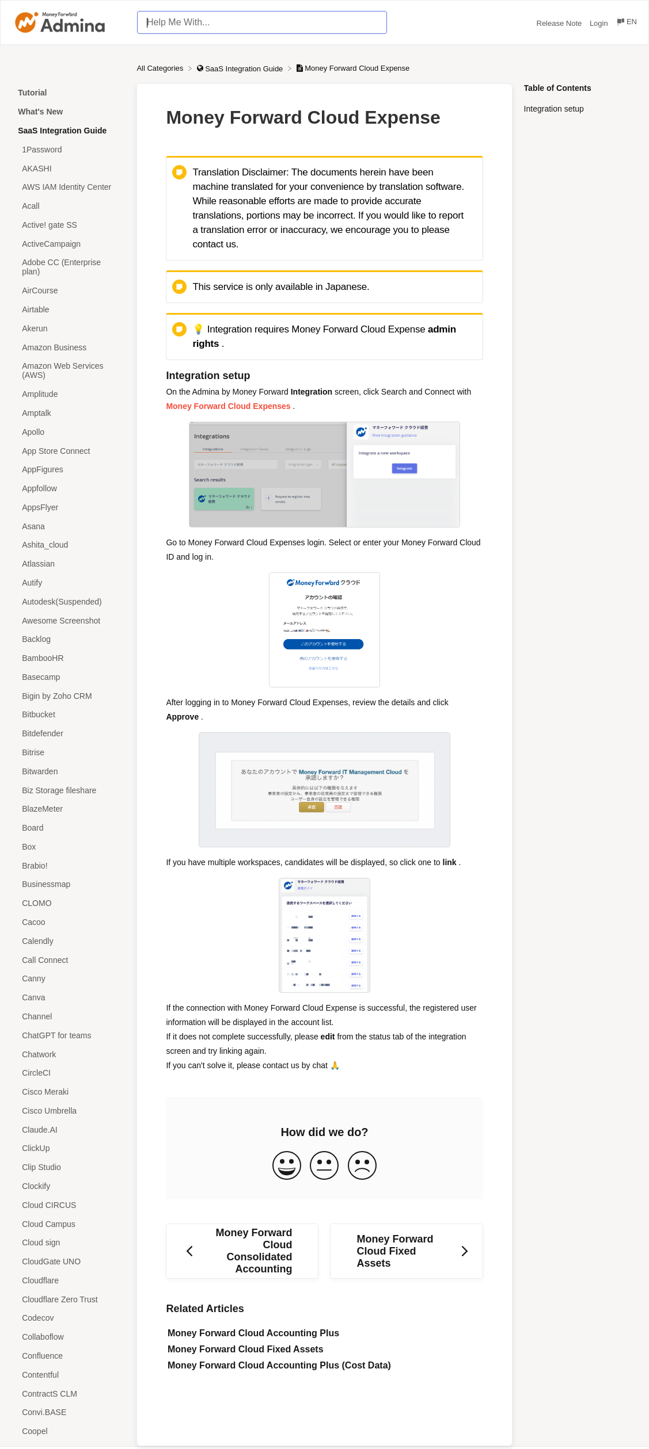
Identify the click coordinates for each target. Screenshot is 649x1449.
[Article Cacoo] (68, 922)
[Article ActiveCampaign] (68, 243)
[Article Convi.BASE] (68, 1412)
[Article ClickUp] (68, 1148)
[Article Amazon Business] (68, 347)
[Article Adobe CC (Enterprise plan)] (68, 267)
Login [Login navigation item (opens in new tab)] (600, 23)
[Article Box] (68, 847)
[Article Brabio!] (68, 865)
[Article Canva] (68, 997)
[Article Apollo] (68, 431)
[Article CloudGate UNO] (68, 1261)
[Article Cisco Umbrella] (68, 1110)
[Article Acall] (68, 206)
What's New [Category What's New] (40, 111)
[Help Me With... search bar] (262, 22)
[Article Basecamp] (68, 677)
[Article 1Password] (68, 149)
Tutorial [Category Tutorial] (32, 92)
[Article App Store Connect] (68, 450)
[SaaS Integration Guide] (241, 68)
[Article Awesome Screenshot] (68, 620)
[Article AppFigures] (68, 469)
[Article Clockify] (68, 1186)
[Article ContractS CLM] (68, 1393)
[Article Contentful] (68, 1374)
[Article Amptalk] (68, 413)
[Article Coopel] (68, 1431)
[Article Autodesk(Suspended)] (68, 601)
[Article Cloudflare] (68, 1280)
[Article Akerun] (68, 328)
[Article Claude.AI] (68, 1129)
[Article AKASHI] (68, 168)
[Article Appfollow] (68, 488)
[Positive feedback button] (287, 1166)
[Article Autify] (68, 583)
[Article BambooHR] (68, 658)
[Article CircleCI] (68, 1073)
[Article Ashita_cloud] (68, 545)
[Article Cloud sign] (68, 1242)
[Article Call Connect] (68, 959)
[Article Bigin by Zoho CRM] (68, 695)
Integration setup (554, 108)
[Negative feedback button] (362, 1166)
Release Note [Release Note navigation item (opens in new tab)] (560, 23)
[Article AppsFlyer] (68, 507)
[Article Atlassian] (68, 564)
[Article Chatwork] (68, 1054)
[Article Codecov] (68, 1318)
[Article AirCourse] (68, 290)
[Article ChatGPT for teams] (68, 1035)
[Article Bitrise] (68, 752)
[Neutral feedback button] (324, 1166)
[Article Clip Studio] (68, 1167)
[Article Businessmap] (68, 884)
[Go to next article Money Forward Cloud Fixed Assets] (406, 1251)
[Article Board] (68, 828)
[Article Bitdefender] (68, 733)
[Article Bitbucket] (68, 714)
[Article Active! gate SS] (68, 225)
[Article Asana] (68, 526)
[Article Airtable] (68, 309)
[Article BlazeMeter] (68, 809)
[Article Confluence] (68, 1356)
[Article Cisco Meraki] (68, 1092)
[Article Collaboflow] (68, 1337)
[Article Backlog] (68, 639)
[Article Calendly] (68, 940)
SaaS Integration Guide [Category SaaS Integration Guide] (62, 130)
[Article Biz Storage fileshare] (68, 790)
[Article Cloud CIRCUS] (68, 1204)
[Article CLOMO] (68, 903)
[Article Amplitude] (68, 394)
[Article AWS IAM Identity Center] (68, 187)
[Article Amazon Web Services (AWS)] (68, 371)
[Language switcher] (626, 23)
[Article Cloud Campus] (68, 1223)
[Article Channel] (68, 1016)
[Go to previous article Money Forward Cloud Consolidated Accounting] (242, 1251)
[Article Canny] (68, 978)
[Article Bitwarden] (68, 771)
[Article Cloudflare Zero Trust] (68, 1299)
